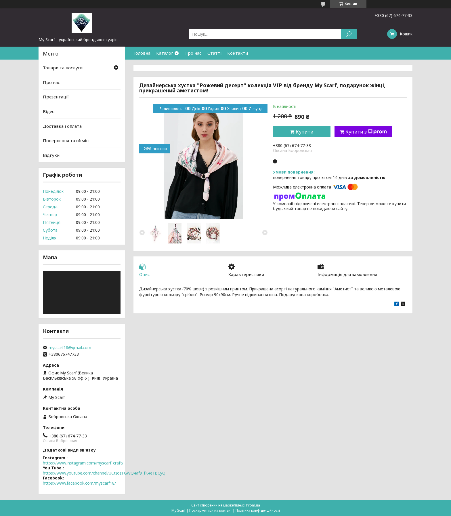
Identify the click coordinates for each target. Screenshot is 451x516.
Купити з (366, 132)
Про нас (193, 53)
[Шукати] (349, 34)
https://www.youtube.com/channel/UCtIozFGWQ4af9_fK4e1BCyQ (104, 473)
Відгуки (51, 155)
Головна (141, 53)
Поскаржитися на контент (210, 510)
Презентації (56, 97)
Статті (214, 53)
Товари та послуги (63, 68)
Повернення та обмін (66, 140)
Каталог (164, 53)
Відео (49, 111)
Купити (305, 132)
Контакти (237, 53)
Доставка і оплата (62, 126)
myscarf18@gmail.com (70, 347)
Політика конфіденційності (258, 510)
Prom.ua (253, 505)
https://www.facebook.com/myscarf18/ (79, 483)
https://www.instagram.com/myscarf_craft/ (83, 463)
